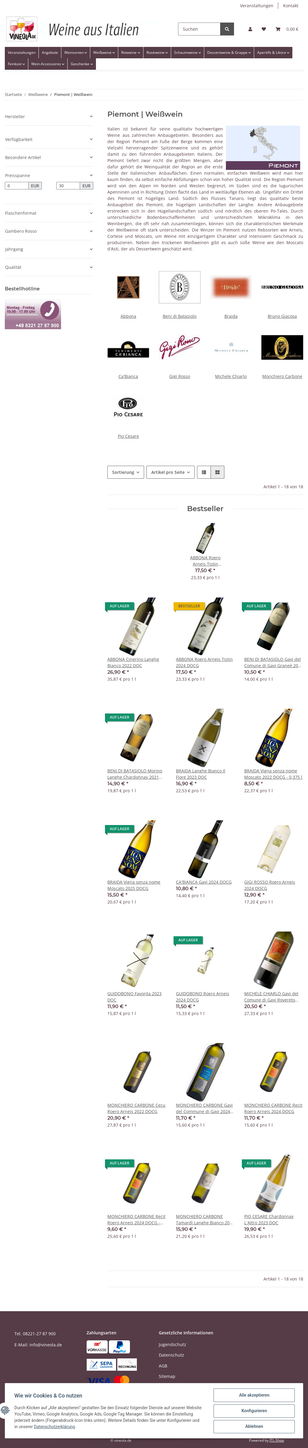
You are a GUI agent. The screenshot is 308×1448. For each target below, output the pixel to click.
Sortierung (123, 472)
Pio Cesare (128, 436)
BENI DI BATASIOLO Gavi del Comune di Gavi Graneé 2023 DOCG (273, 662)
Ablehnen (254, 1426)
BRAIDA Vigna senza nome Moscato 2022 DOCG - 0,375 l (273, 774)
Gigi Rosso (179, 376)
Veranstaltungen (256, 5)
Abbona (128, 316)
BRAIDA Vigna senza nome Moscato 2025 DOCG (133, 885)
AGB (163, 1366)
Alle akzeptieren (254, 1395)
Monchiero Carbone (282, 376)
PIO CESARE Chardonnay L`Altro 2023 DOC (269, 1219)
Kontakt (290, 5)
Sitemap (167, 1376)
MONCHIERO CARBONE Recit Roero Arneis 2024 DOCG (273, 1108)
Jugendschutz (172, 1344)
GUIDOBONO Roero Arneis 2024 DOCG (202, 997)
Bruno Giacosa (282, 316)
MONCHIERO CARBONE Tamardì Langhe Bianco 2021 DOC (205, 1219)
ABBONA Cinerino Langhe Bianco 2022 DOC (133, 662)
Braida (231, 316)
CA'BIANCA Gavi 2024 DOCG (204, 882)
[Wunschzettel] (264, 29)
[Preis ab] (17, 186)
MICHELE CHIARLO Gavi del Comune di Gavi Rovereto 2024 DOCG (271, 997)
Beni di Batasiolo (179, 316)
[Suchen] (199, 29)
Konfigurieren (253, 1411)
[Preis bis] (68, 186)
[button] (250, 29)
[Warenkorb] (287, 29)
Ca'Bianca (128, 376)
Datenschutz (171, 1355)
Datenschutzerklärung (88, 1427)
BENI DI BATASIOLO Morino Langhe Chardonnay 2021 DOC (134, 774)
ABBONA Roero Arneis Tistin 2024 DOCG (204, 662)
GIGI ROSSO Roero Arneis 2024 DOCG (269, 885)
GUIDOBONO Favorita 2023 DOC (134, 997)
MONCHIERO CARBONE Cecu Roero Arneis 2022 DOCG (136, 1108)
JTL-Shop (277, 1440)
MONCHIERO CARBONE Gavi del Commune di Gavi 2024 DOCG (204, 1108)
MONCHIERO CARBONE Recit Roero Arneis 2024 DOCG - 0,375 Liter (136, 1219)
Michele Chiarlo (231, 376)
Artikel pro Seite (168, 472)
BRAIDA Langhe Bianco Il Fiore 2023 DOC (200, 774)
